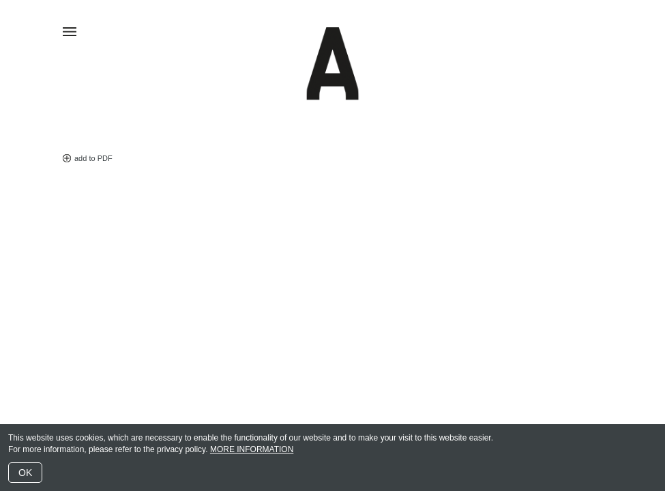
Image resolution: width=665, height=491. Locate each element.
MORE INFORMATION (251, 449)
